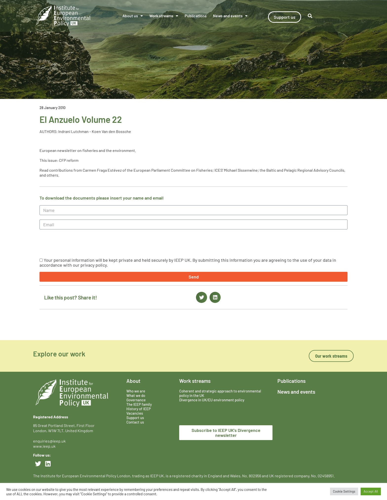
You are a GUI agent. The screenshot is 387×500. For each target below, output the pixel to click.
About (133, 381)
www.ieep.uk (44, 446)
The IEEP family (139, 404)
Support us (135, 417)
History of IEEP (138, 409)
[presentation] (77, 243)
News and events (230, 15)
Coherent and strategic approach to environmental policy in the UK (220, 393)
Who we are (135, 391)
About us (132, 15)
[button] (310, 16)
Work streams (163, 15)
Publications (196, 15)
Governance (136, 400)
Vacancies (134, 413)
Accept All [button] (371, 491)
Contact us (135, 422)
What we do (135, 395)
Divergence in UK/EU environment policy (211, 400)
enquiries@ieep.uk (50, 441)
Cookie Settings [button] (344, 491)
